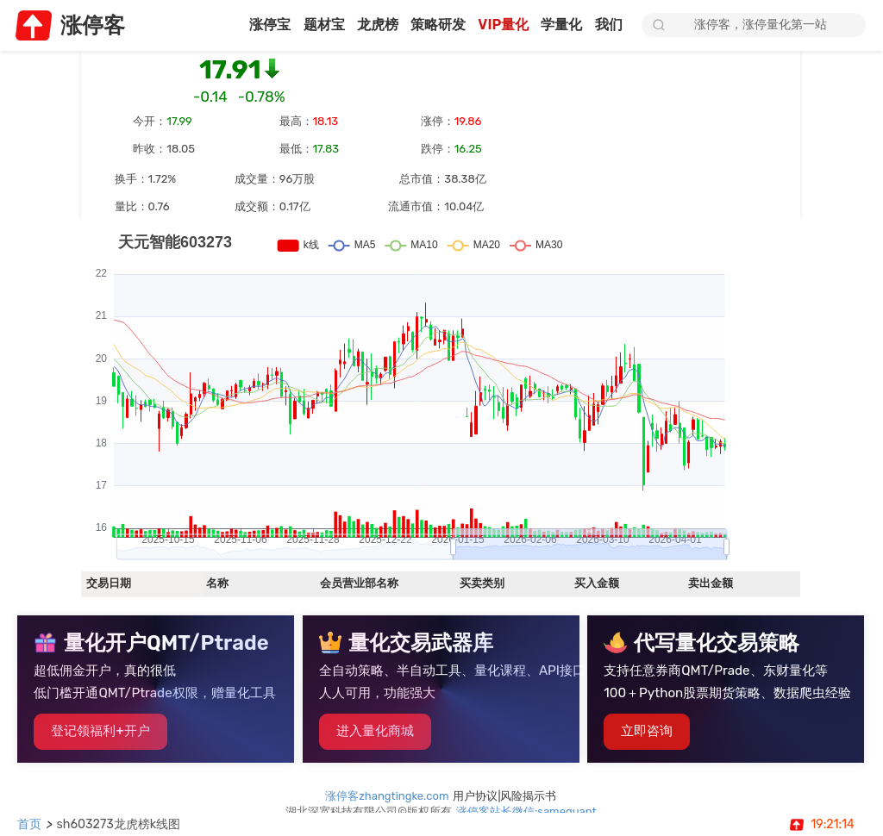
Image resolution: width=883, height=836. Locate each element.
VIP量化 (497, 25)
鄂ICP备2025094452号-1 (353, 784)
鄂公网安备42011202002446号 (514, 784)
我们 (609, 25)
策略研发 (428, 25)
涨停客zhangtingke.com (387, 753)
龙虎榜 (364, 25)
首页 (30, 824)
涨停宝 (250, 25)
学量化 (560, 25)
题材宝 (307, 25)
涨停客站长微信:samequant (527, 769)
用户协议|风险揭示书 (505, 753)
